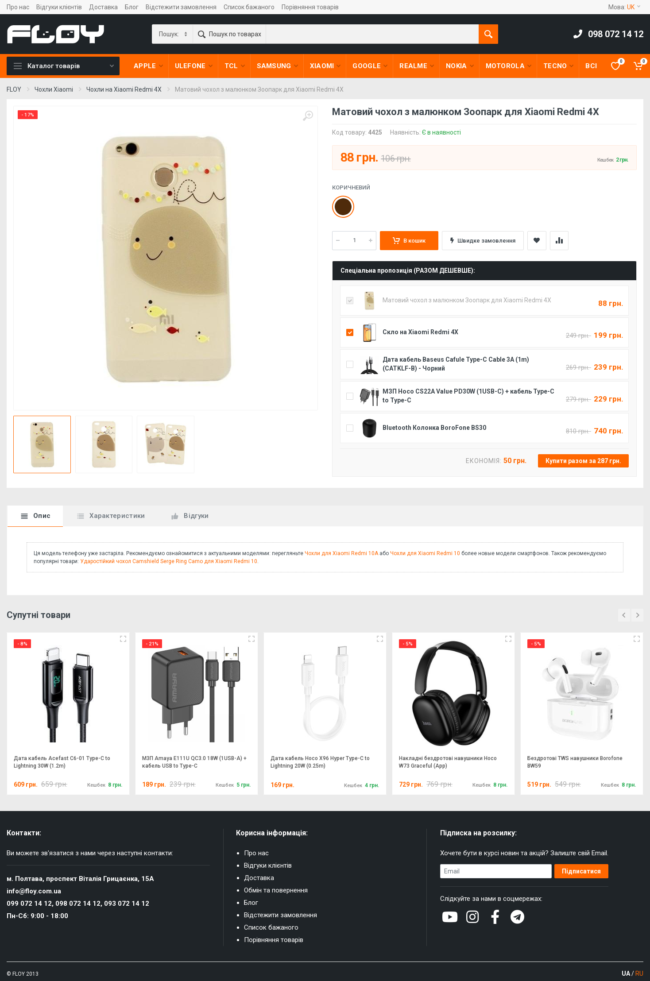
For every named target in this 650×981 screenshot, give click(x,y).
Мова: (624, 7)
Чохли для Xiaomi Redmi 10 (425, 553)
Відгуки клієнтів (59, 7)
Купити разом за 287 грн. (583, 460)
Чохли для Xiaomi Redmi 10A (341, 553)
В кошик (409, 240)
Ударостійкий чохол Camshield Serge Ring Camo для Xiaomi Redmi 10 (168, 561)
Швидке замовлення (482, 240)
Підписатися (581, 871)
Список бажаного (249, 7)
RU (639, 973)
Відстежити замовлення (181, 7)
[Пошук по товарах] (372, 34)
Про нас (18, 7)
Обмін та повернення (276, 890)
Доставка (103, 7)
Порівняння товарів (310, 7)
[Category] (173, 34)
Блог (132, 7)
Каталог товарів (64, 66)
